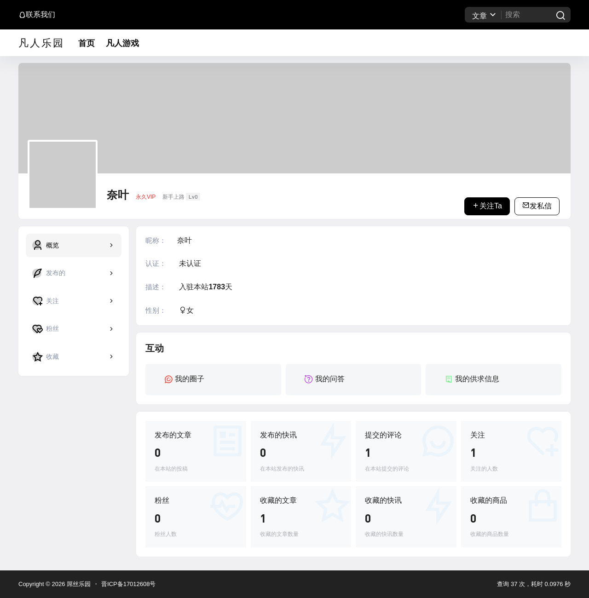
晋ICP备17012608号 (128, 584)
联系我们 (36, 14)
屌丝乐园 (78, 584)
